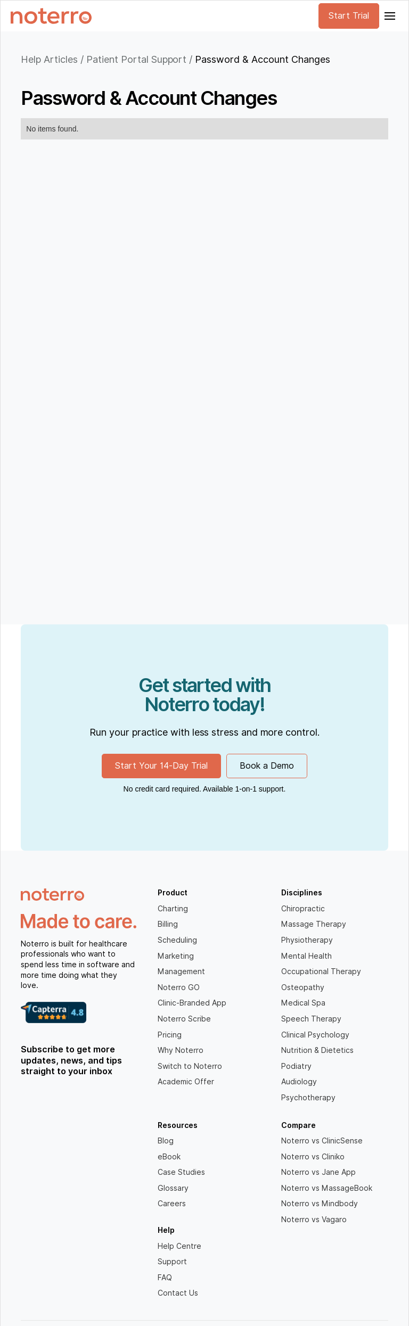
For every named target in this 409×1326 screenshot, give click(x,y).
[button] (388, 16)
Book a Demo (267, 766)
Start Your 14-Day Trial (161, 766)
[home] (51, 16)
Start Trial (349, 16)
